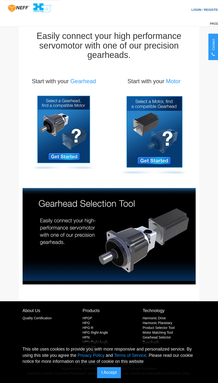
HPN (86, 337)
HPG (86, 323)
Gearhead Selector (157, 337)
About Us (31, 310)
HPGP (87, 318)
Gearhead (83, 81)
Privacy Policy (91, 355)
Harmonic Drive (154, 318)
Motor (174, 81)
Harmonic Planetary (157, 323)
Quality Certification (37, 318)
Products (91, 310)
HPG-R (88, 328)
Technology (154, 310)
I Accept (109, 372)
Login (196, 10)
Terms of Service (130, 355)
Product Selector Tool (159, 328)
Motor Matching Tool (158, 332)
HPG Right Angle (95, 332)
